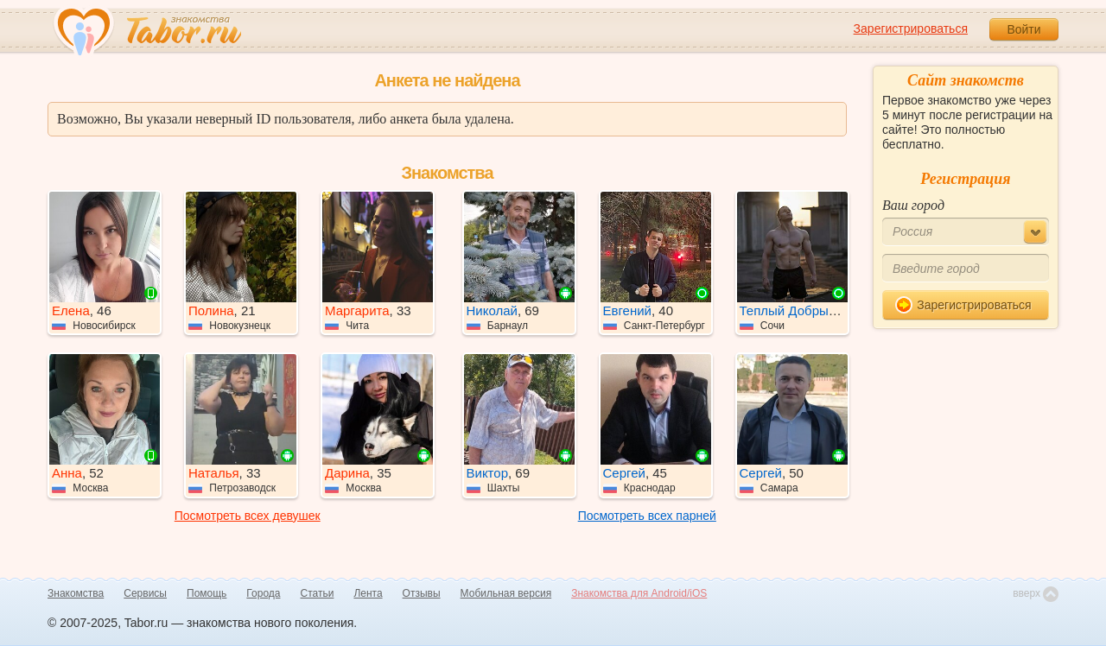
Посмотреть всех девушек (248, 515)
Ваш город (913, 205)
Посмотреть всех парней (647, 515)
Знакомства (76, 593)
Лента (367, 593)
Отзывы (422, 593)
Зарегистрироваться (911, 28)
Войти (1023, 29)
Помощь (206, 593)
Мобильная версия (506, 593)
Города (263, 593)
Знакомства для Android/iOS (639, 593)
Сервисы (145, 593)
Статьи (317, 593)
